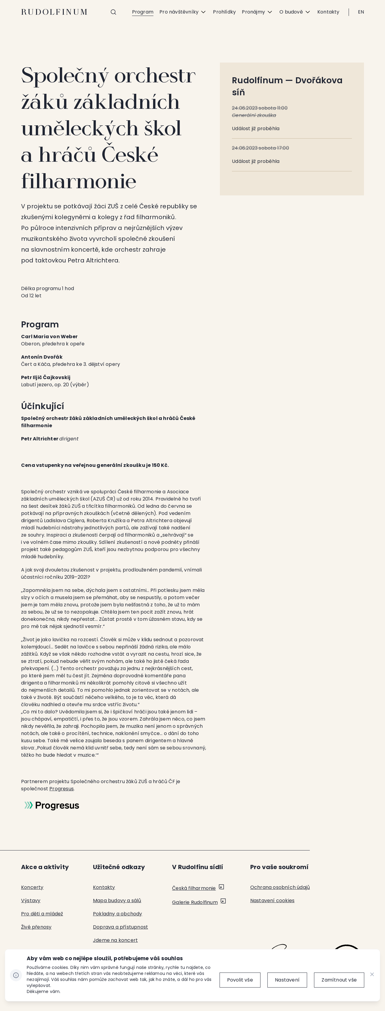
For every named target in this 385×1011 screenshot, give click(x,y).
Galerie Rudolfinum (195, 902)
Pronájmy (257, 12)
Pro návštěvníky (183, 12)
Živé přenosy (36, 927)
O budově (295, 12)
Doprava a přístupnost (120, 927)
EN (361, 11)
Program (142, 11)
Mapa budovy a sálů (117, 900)
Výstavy (30, 900)
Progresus (61, 788)
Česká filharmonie (194, 888)
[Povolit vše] (239, 980)
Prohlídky (224, 11)
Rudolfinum (55, 12)
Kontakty (328, 11)
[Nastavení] (287, 980)
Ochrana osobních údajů (280, 887)
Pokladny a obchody (117, 913)
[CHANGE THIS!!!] (372, 975)
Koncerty (32, 887)
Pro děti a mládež (42, 913)
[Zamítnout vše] (339, 980)
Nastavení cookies (272, 900)
